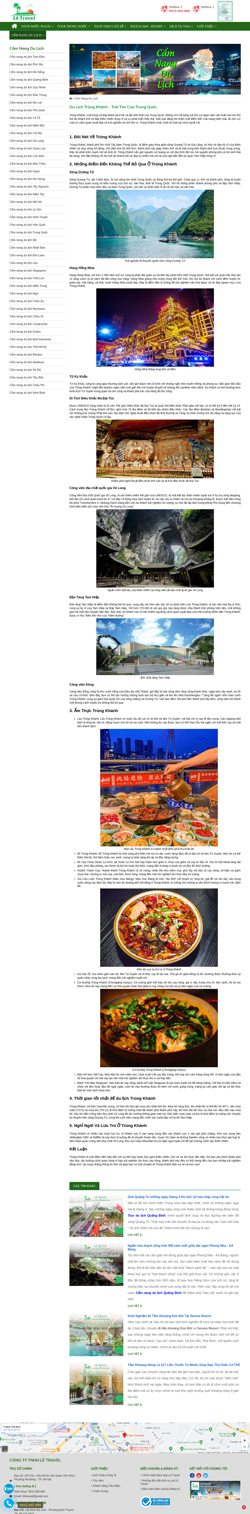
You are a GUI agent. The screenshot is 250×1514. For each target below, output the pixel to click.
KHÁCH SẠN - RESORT (147, 26)
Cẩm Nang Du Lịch (27, 35)
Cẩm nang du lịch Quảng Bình (28, 79)
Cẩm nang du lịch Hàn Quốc (27, 225)
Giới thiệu (206, 26)
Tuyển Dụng (99, 1491)
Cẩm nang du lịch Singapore (27, 270)
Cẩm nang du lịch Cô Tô (24, 118)
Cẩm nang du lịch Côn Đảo (26, 156)
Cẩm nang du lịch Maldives (26, 362)
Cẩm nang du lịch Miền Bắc (27, 125)
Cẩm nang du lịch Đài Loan (27, 255)
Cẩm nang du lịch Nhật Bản (27, 247)
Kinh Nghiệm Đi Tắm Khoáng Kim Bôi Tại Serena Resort (169, 1316)
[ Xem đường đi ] (25, 1486)
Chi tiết (135, 1235)
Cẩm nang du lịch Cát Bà (25, 133)
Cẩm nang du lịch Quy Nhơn (27, 87)
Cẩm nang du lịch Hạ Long (26, 141)
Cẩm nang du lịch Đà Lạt (25, 102)
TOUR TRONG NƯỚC (73, 26)
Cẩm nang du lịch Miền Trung (28, 286)
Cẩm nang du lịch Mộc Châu (27, 163)
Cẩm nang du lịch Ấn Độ (25, 370)
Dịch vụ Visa (181, 26)
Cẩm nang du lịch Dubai (25, 331)
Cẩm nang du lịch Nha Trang (28, 95)
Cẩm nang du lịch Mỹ (23, 240)
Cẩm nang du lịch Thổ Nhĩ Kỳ (28, 347)
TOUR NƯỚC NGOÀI (37, 26)
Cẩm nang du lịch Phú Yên (26, 64)
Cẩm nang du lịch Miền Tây (27, 194)
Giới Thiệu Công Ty (103, 1475)
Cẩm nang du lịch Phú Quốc (27, 110)
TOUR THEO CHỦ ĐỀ (110, 26)
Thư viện (97, 1480)
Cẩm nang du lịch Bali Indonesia (30, 339)
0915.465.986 (179, 11)
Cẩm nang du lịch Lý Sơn (25, 209)
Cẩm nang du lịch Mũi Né (25, 202)
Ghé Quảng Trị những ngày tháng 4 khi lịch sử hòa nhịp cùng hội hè (178, 1197)
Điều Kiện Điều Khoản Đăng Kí (160, 1489)
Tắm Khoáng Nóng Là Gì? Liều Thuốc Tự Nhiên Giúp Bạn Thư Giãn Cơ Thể (183, 1365)
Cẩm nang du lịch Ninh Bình (27, 393)
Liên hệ (54, 35)
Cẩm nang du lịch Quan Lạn (27, 148)
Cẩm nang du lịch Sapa (24, 171)
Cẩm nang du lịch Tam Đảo (27, 57)
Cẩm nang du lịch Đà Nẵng (27, 72)
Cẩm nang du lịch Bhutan (25, 354)
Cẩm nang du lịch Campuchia (28, 324)
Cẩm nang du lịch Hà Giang (27, 179)
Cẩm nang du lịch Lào (23, 263)
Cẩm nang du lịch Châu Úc (26, 316)
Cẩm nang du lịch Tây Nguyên (29, 186)
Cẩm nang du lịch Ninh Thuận (28, 217)
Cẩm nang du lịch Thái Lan (26, 278)
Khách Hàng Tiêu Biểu (105, 1485)
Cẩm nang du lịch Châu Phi (26, 385)
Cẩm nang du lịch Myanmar (27, 309)
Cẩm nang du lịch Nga (23, 293)
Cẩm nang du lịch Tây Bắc (26, 377)
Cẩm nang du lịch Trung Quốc (28, 232)
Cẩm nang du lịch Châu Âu (26, 301)
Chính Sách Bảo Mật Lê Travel (160, 1475)
